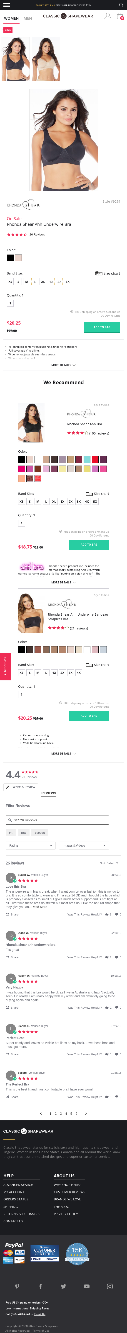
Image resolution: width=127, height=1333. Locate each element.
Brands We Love (67, 1199)
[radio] (11, 832)
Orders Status (15, 1199)
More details (61, 365)
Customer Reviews (69, 1192)
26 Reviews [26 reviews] (37, 234)
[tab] (20, 787)
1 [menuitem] (51, 1113)
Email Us (39, 1314)
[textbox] (120, 865)
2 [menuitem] (56, 1113)
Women (11, 18)
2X (70, 501)
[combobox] (31, 846)
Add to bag (102, 327)
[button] (14, 914)
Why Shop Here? (67, 1184)
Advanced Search (18, 1184)
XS (10, 281)
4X (87, 501)
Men (28, 18)
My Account (13, 1192)
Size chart (112, 273)
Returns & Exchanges (21, 1214)
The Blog (61, 1206)
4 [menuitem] (66, 1113)
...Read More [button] (38, 907)
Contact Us (13, 1221)
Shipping (10, 1206)
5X (95, 501)
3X (68, 281)
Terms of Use (41, 1331)
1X (62, 501)
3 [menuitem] (61, 1113)
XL (43, 281)
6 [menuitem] (76, 1113)
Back (8, 30)
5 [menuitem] (71, 1113)
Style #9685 (101, 595)
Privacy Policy (66, 1214)
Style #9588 (101, 405)
